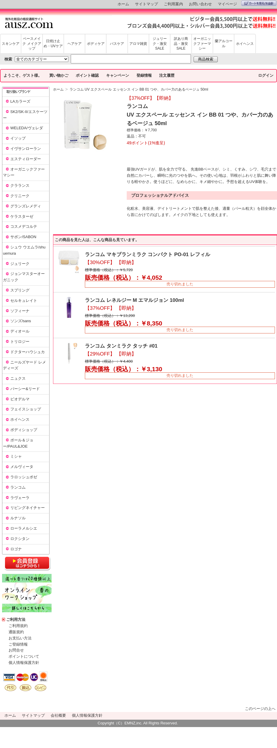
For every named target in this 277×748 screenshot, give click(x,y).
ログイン (265, 75)
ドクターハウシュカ (27, 352)
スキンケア (10, 44)
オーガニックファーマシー (202, 44)
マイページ (227, 4)
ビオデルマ (19, 399)
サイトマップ (146, 4)
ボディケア (96, 44)
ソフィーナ (19, 311)
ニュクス (18, 378)
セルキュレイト (23, 300)
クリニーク (19, 196)
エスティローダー (25, 159)
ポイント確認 (87, 75)
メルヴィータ (21, 466)
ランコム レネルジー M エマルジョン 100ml (134, 300)
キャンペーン (117, 75)
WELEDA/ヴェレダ (26, 128)
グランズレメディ (25, 206)
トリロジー (19, 341)
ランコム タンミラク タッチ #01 (121, 346)
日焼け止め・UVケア (53, 43)
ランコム (18, 487)
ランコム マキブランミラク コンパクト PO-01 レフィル (147, 254)
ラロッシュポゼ (23, 477)
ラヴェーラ (19, 497)
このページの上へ (260, 708)
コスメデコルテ (23, 226)
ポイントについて (24, 656)
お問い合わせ (200, 4)
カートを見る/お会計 (258, 3)
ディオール (19, 331)
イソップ (18, 138)
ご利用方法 (15, 619)
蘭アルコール (224, 43)
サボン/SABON (23, 237)
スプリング (19, 290)
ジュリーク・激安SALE (160, 44)
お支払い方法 (20, 638)
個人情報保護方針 (24, 662)
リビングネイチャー (27, 507)
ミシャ (16, 456)
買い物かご (58, 75)
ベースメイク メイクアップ (31, 44)
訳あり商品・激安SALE (181, 44)
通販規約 (16, 632)
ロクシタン (19, 538)
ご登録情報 (18, 644)
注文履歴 (166, 75)
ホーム (123, 4)
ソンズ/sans (20, 321)
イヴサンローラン (25, 148)
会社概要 (58, 715)
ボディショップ (23, 430)
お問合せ (16, 650)
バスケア (117, 44)
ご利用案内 (173, 4)
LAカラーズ (20, 101)
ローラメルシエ (23, 528)
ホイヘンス (245, 44)
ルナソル (18, 518)
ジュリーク (19, 263)
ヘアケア (74, 44)
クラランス (19, 185)
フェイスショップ (25, 409)
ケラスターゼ (21, 216)
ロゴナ (16, 549)
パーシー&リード (25, 389)
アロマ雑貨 (138, 44)
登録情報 (144, 75)
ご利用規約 (18, 625)
